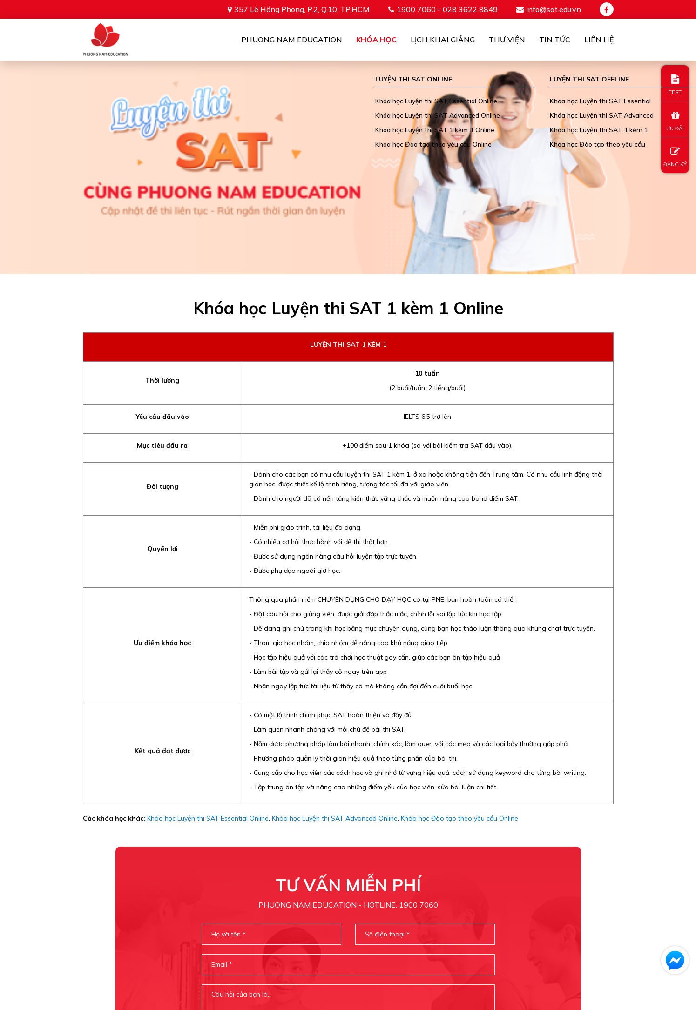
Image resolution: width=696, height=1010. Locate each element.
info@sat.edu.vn (553, 9)
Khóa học (376, 39)
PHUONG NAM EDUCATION (314, 944)
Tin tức (554, 39)
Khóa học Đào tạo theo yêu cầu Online (459, 605)
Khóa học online (405, 944)
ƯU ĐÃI (675, 121)
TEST (675, 84)
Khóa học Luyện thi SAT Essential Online (208, 605)
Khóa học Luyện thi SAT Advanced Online (335, 605)
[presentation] (348, 836)
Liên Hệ (599, 39)
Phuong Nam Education (291, 39)
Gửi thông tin (348, 874)
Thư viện (507, 39)
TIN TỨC (590, 944)
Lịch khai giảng (443, 39)
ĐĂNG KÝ (675, 157)
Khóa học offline (484, 944)
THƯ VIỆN (546, 944)
